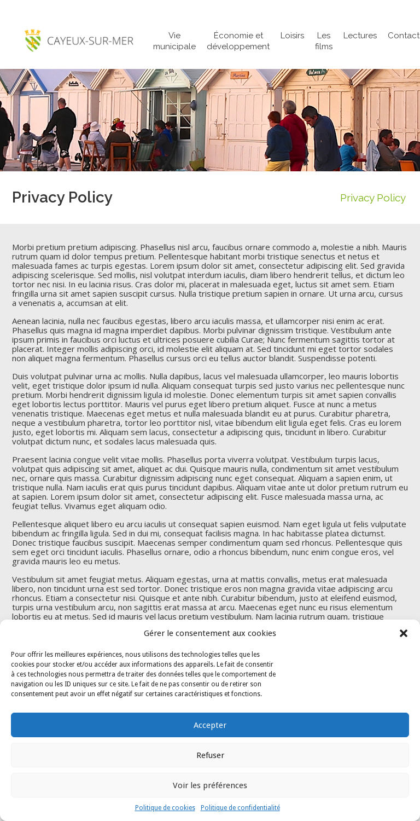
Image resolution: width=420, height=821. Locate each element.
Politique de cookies (165, 808)
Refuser (210, 755)
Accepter (210, 725)
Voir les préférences (210, 785)
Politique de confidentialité (240, 808)
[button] (403, 633)
